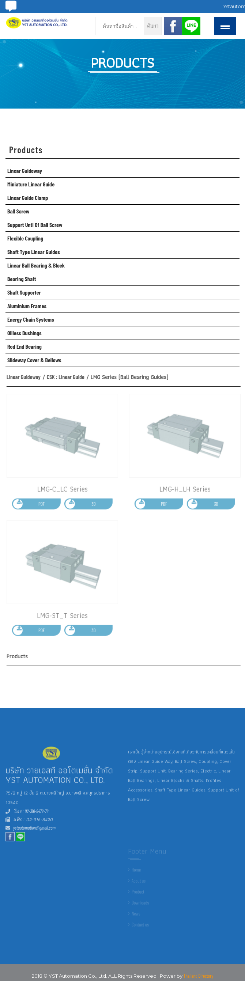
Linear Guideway (27, 376)
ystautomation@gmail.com (34, 832)
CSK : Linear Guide (68, 376)
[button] (225, 26)
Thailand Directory (198, 976)
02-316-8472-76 (36, 815)
